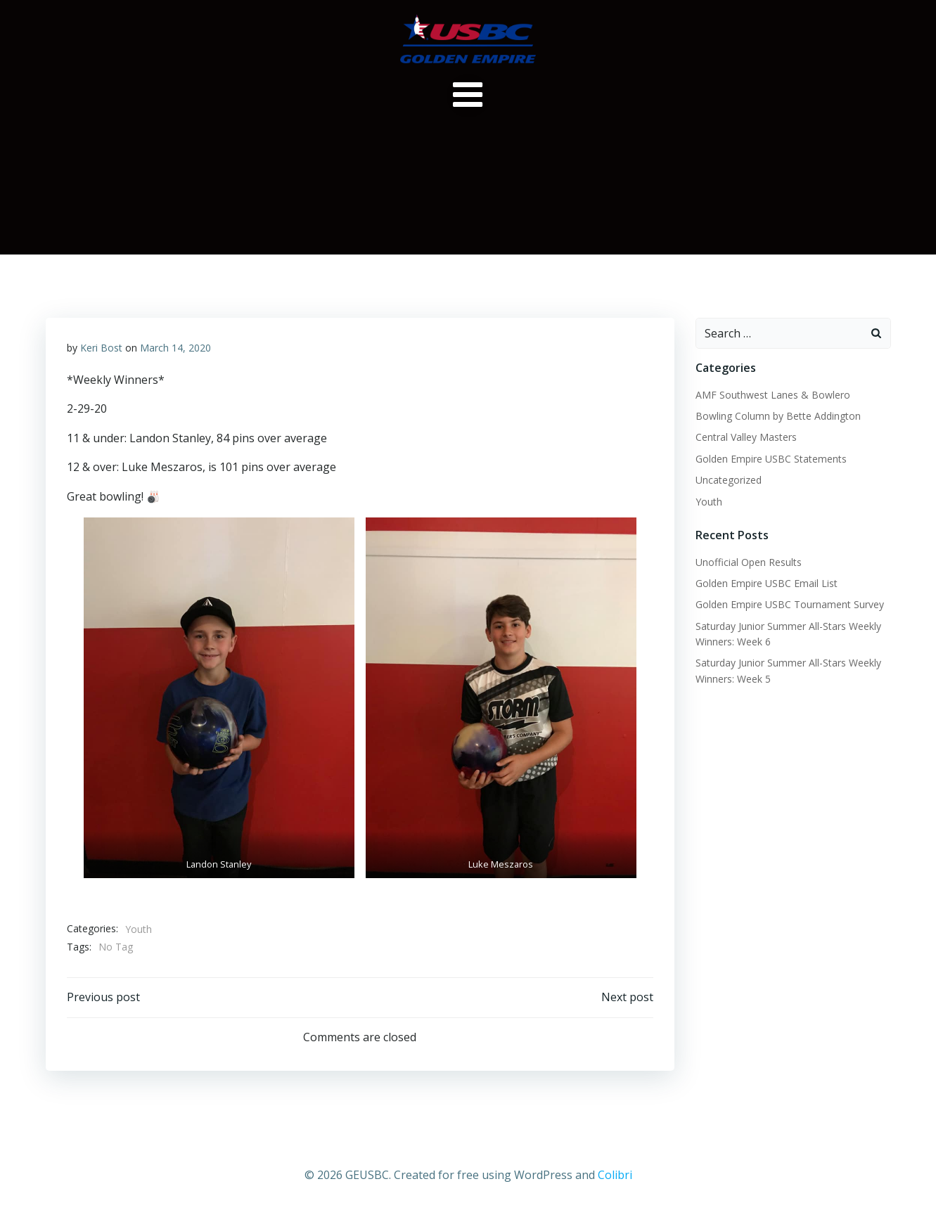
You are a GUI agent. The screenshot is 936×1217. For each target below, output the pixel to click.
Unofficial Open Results (748, 562)
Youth (138, 929)
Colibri (615, 1175)
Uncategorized (728, 480)
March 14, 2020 (175, 347)
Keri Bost (101, 347)
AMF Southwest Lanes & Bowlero (772, 394)
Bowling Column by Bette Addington (778, 416)
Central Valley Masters (746, 437)
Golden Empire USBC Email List (766, 583)
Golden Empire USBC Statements (771, 458)
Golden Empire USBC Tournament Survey (789, 604)
